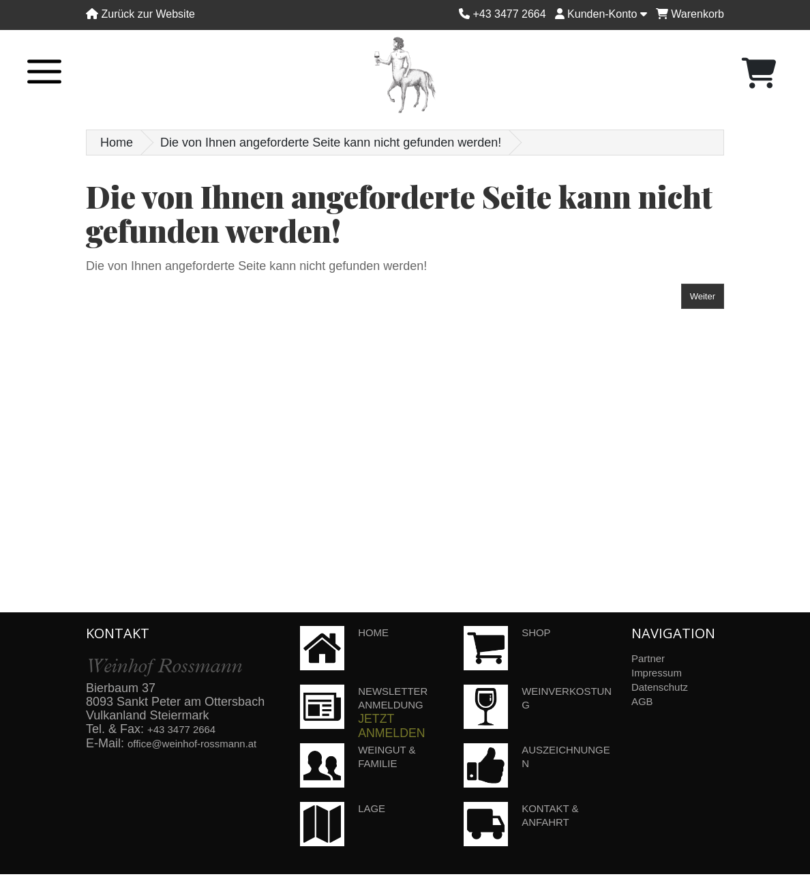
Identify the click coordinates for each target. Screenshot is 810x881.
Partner (651, 658)
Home (116, 142)
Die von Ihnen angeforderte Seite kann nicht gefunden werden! (330, 142)
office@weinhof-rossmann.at (205, 742)
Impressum (661, 671)
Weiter (702, 296)
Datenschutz (665, 685)
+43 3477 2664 (188, 729)
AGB (644, 699)
